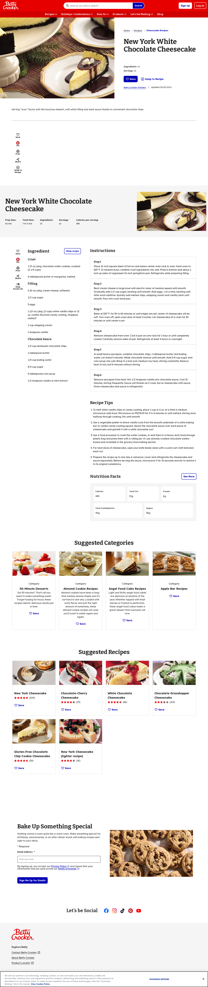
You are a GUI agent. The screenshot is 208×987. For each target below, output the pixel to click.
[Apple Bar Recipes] (174, 589)
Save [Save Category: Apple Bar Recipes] (174, 596)
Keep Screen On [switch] (18, 286)
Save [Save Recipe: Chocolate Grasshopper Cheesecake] (159, 709)
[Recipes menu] (51, 14)
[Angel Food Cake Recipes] (127, 589)
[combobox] (100, 5)
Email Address (26, 852)
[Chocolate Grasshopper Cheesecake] (174, 695)
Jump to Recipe (152, 79)
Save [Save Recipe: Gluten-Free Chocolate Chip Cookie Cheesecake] (19, 768)
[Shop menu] (160, 14)
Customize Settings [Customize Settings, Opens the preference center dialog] (159, 979)
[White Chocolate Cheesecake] (127, 695)
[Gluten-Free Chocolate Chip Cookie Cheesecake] (34, 754)
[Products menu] (119, 14)
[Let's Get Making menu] (141, 14)
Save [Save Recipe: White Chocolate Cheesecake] (113, 709)
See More (188, 476)
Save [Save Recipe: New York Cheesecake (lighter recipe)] (66, 768)
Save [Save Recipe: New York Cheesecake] (19, 705)
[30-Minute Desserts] (33, 589)
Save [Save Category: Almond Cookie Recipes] (81, 624)
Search (138, 5)
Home (127, 30)
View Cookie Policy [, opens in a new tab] (40, 984)
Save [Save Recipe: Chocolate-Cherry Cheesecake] (66, 709)
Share (18, 160)
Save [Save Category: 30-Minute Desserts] (34, 613)
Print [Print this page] (18, 152)
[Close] (203, 979)
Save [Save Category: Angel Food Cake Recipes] (127, 620)
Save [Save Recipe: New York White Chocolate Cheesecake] (131, 79)
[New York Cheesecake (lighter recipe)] (81, 754)
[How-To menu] (102, 14)
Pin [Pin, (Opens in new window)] (18, 144)
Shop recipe (72, 251)
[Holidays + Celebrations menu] (77, 14)
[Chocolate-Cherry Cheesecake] (81, 695)
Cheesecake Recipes (157, 30)
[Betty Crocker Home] (11, 5)
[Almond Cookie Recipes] (80, 589)
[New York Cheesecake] (30, 693)
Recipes (138, 30)
